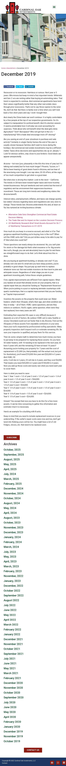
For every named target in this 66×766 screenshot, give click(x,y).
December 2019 (13, 731)
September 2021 (14, 653)
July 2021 (9, 658)
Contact (4, 763)
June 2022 (10, 610)
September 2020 (14, 697)
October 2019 (12, 741)
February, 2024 (13, 542)
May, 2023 (10, 556)
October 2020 (12, 692)
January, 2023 (12, 580)
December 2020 (13, 682)
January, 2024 (12, 537)
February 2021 (12, 678)
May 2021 (10, 668)
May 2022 (10, 614)
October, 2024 (12, 498)
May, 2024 (10, 508)
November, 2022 (13, 576)
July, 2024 (10, 474)
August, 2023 (12, 517)
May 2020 (10, 712)
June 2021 (10, 663)
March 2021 (11, 673)
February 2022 (12, 629)
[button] (54, 7)
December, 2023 (13, 532)
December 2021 (13, 639)
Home (3, 68)
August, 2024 (12, 503)
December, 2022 (13, 585)
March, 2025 (11, 478)
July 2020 (9, 702)
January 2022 (12, 634)
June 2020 (10, 707)
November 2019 (13, 736)
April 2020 (10, 716)
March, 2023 (11, 566)
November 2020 (13, 687)
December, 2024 (13, 488)
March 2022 (11, 624)
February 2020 (12, 721)
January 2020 (12, 726)
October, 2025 (12, 449)
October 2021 (12, 648)
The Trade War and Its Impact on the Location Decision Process (35, 220)
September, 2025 (14, 454)
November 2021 (13, 644)
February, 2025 (13, 483)
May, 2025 (10, 464)
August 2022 (11, 600)
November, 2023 (13, 527)
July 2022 (9, 605)
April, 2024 (10, 512)
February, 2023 (13, 571)
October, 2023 (12, 522)
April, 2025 (10, 469)
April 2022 (10, 619)
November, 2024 (13, 493)
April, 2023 (10, 561)
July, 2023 (10, 551)
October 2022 (12, 590)
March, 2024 (11, 546)
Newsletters (11, 68)
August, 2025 (12, 459)
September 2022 (14, 595)
